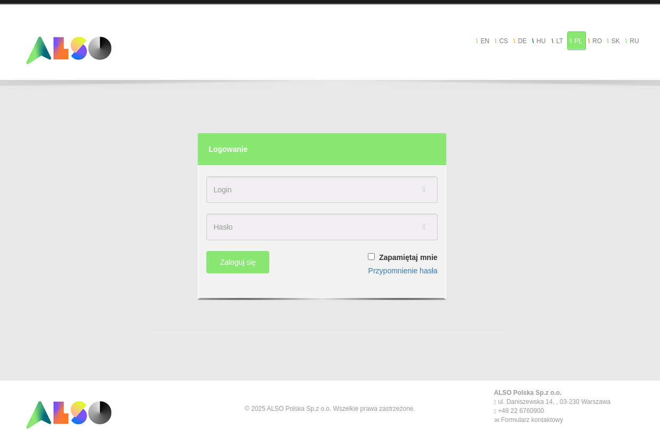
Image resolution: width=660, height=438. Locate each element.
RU (634, 41)
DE (522, 41)
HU (540, 41)
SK (615, 41)
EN (484, 41)
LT (559, 41)
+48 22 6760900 (520, 411)
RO (597, 41)
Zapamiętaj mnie (408, 257)
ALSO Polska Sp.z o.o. (528, 392)
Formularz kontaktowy (532, 420)
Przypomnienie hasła (403, 270)
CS (503, 41)
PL (578, 41)
